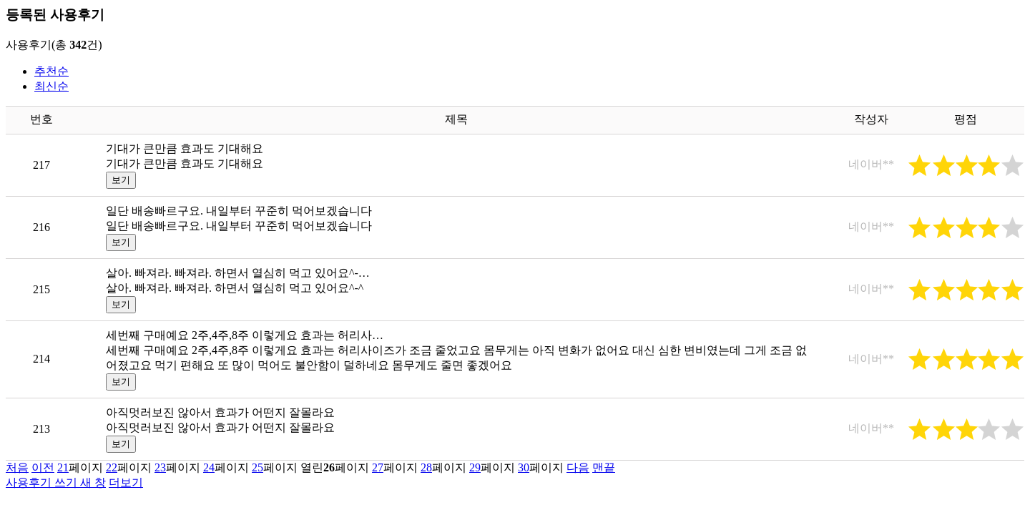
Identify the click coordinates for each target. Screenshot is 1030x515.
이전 (42, 467)
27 (377, 467)
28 (426, 467)
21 (63, 467)
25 (257, 467)
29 (475, 467)
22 (111, 467)
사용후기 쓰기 (56, 482)
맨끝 (603, 467)
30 (523, 467)
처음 (17, 467)
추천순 (51, 71)
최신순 (51, 86)
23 (160, 467)
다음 (577, 467)
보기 (121, 180)
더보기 (126, 482)
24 (209, 467)
